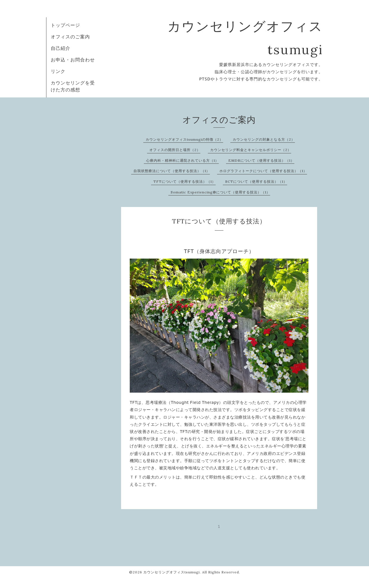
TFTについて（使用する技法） (219, 221)
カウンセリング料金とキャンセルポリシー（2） (250, 150)
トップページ (65, 25)
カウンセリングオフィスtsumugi (171, 572)
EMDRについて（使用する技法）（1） (261, 160)
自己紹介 (60, 48)
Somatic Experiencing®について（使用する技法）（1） (220, 192)
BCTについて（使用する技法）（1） (256, 181)
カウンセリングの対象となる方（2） (264, 139)
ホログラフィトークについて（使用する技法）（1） (263, 171)
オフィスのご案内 (70, 36)
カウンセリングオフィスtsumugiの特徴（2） (184, 139)
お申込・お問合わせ (73, 60)
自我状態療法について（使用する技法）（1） (171, 171)
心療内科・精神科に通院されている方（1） (182, 160)
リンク (58, 71)
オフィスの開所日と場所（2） (174, 150)
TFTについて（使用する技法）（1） (184, 181)
